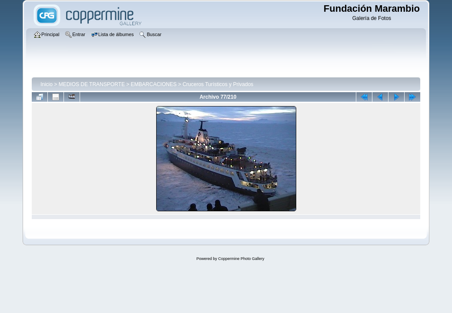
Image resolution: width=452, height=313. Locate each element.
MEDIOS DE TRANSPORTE (92, 84)
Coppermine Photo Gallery (241, 258)
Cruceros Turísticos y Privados (218, 84)
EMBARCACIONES (154, 84)
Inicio (46, 84)
